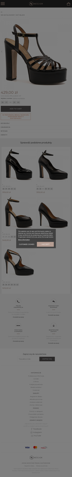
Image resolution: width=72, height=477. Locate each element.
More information (24, 240)
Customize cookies (26, 244)
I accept (45, 244)
